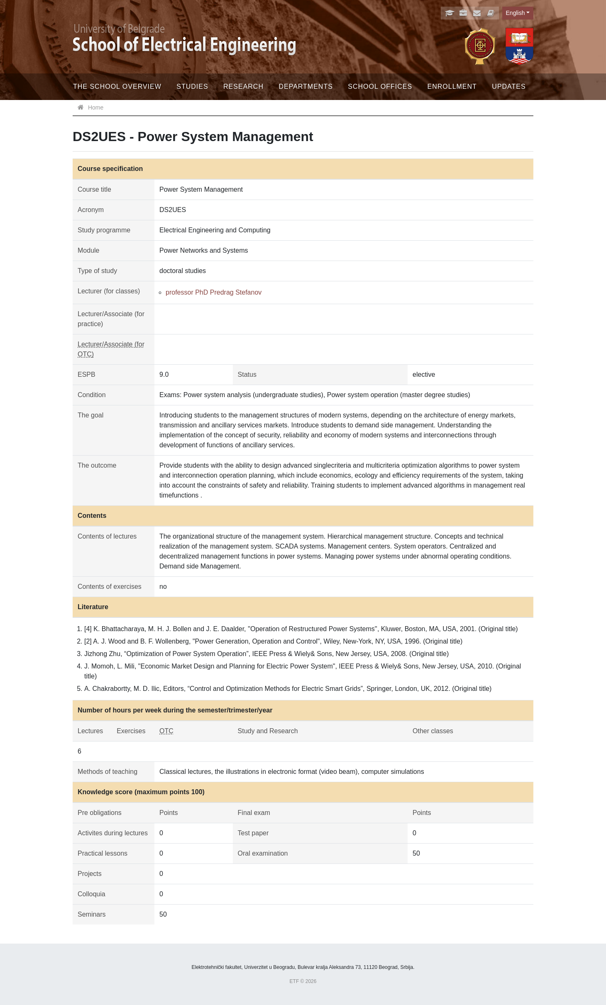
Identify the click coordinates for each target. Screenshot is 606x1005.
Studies (192, 86)
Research (243, 86)
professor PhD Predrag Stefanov (213, 292)
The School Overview (117, 86)
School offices (380, 86)
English (515, 13)
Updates (508, 86)
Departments (305, 86)
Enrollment (452, 86)
